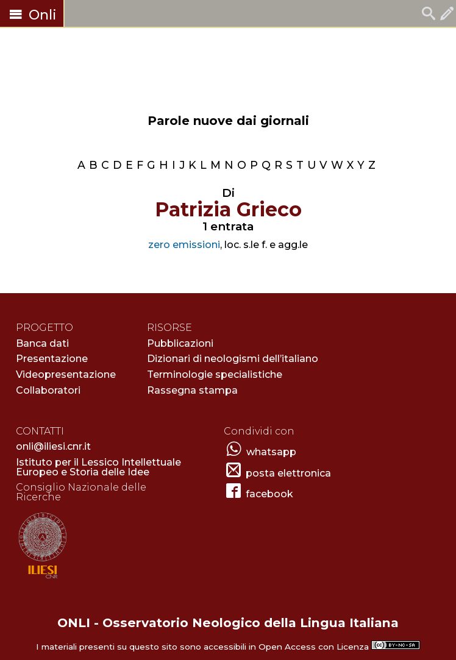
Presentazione (52, 358)
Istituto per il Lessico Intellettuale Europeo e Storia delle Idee (98, 467)
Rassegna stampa (192, 390)
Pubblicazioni (180, 343)
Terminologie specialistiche (214, 374)
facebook (269, 494)
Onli (32, 15)
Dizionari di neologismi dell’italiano (232, 358)
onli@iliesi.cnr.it (53, 446)
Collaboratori (48, 390)
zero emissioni (184, 244)
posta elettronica (288, 473)
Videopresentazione (66, 374)
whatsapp (271, 452)
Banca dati (42, 343)
